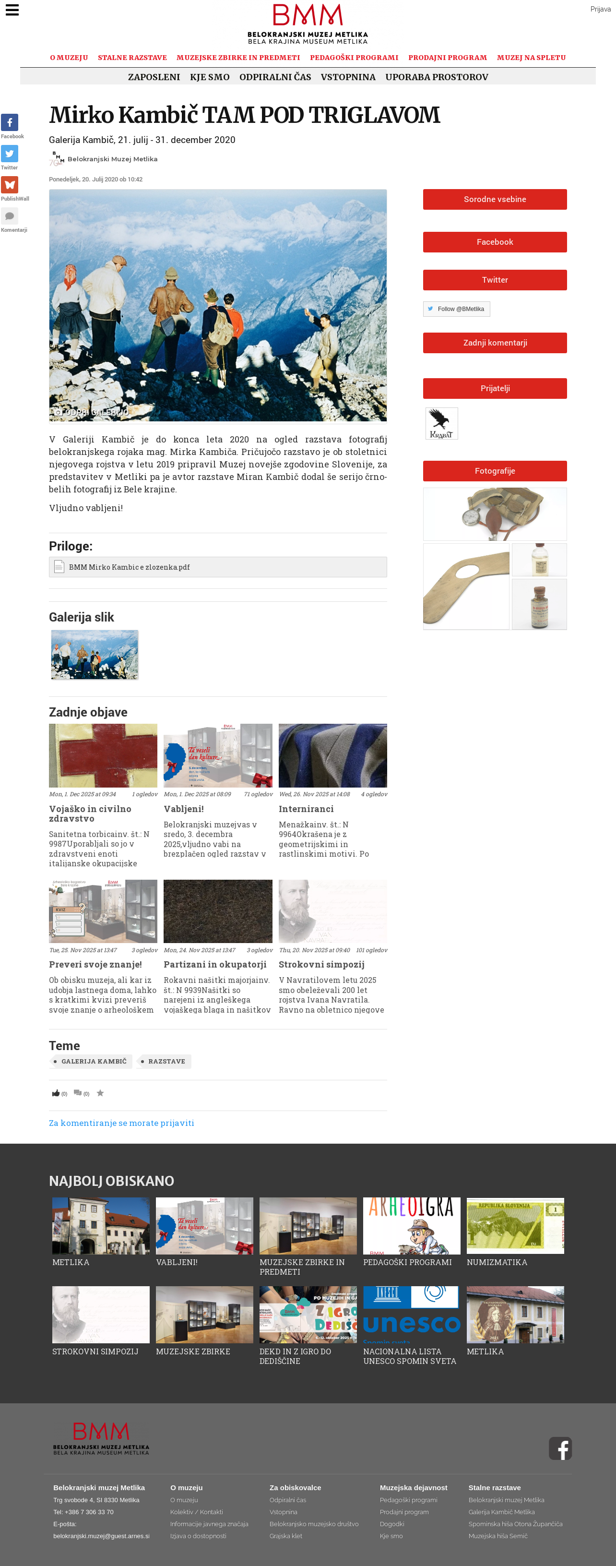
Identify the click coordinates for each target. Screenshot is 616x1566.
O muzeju (69, 57)
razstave (166, 1061)
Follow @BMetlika (461, 309)
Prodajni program (447, 57)
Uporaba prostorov (436, 77)
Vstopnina (348, 77)
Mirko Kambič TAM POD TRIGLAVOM (244, 115)
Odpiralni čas (275, 77)
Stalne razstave (132, 57)
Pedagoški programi (354, 57)
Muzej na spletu (531, 57)
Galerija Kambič (93, 1061)
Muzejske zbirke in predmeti (238, 57)
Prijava (601, 9)
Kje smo (210, 77)
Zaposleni (154, 77)
